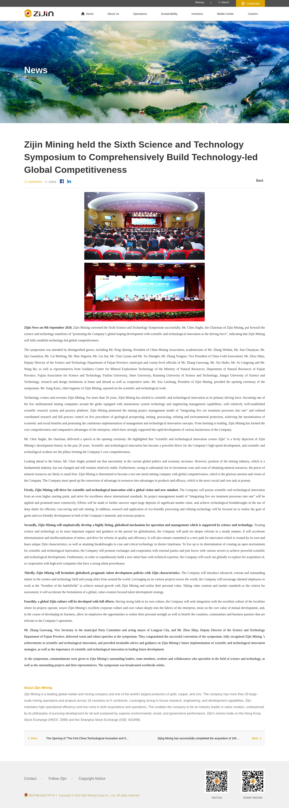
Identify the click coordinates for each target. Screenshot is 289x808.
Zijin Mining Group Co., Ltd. (98, 795)
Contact (30, 779)
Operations (140, 13)
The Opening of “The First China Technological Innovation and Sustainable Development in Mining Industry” (87, 738)
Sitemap (199, 2)
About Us (113, 13)
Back (259, 180)
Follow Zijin (58, 779)
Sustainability (169, 13)
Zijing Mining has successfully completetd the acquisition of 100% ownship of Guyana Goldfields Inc (199, 738)
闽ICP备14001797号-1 (43, 795)
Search (223, 2)
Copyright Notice (92, 779)
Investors (197, 13)
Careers (253, 13)
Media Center (225, 13)
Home (87, 13)
